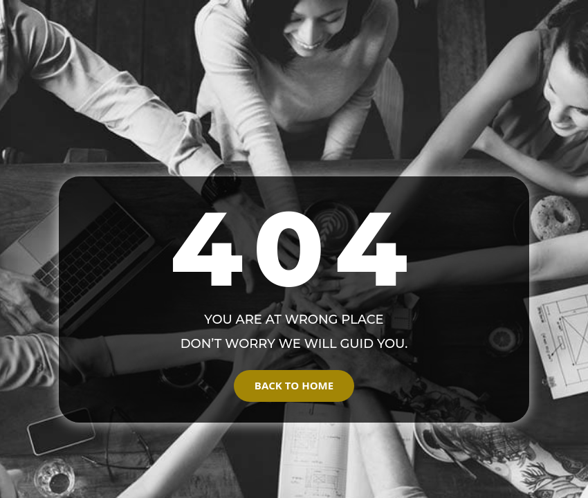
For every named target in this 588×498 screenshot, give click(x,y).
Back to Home (294, 385)
